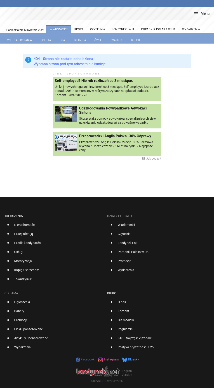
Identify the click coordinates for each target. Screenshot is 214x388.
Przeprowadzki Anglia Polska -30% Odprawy (115, 136)
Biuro (111, 293)
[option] (53, 226)
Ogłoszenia (13, 216)
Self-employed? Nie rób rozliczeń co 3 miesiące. (94, 81)
